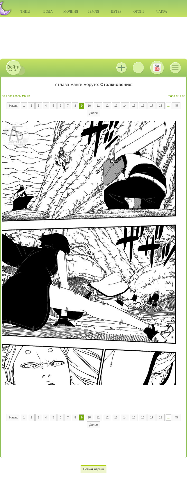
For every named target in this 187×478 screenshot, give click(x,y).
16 (142, 105)
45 (176, 105)
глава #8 (173, 96)
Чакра (161, 11)
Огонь (139, 11)
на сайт (13, 68)
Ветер (116, 11)
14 (124, 105)
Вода (48, 11)
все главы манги (19, 96)
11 (98, 105)
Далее (93, 113)
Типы (25, 11)
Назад (13, 105)
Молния (70, 11)
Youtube (157, 67)
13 (116, 105)
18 (160, 105)
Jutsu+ (121, 67)
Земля (93, 11)
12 (107, 105)
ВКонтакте (138, 67)
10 (89, 105)
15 (133, 105)
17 (151, 105)
